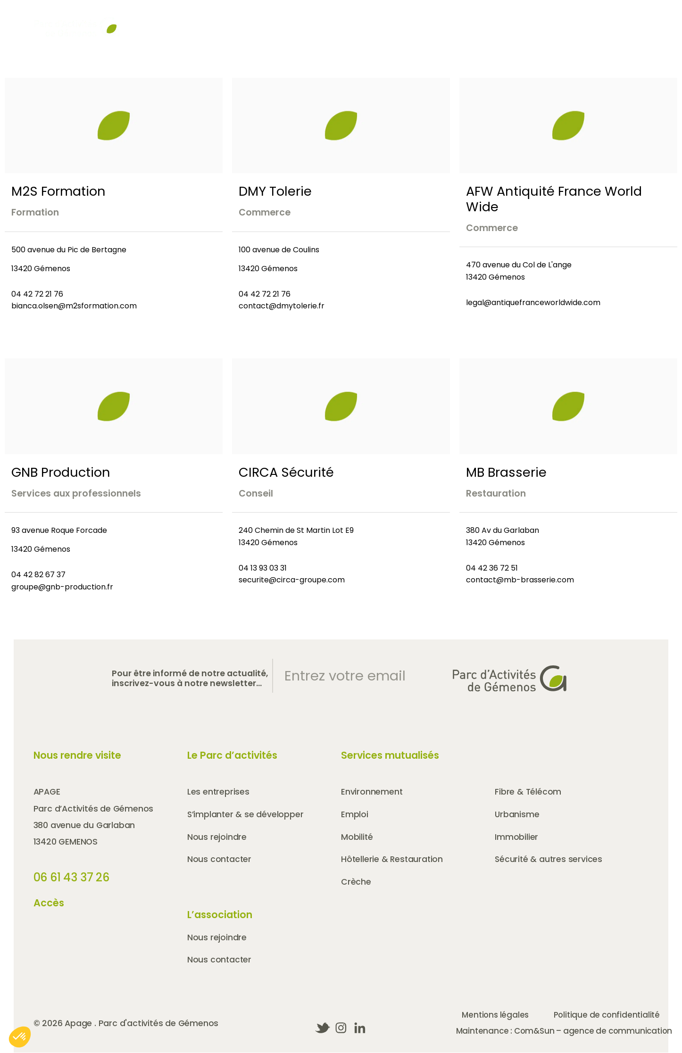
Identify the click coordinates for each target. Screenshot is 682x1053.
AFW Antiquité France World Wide (554, 199)
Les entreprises (515, 39)
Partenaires (466, 20)
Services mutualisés (390, 755)
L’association (219, 915)
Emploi (354, 815)
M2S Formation (58, 191)
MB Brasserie (506, 472)
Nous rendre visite (77, 755)
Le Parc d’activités (232, 755)
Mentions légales (496, 1017)
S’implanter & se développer (246, 815)
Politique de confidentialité (614, 1017)
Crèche (356, 882)
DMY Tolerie (275, 191)
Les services (617, 39)
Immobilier (516, 837)
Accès (410, 20)
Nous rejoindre (537, 20)
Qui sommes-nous (269, 39)
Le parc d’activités (396, 39)
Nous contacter (618, 20)
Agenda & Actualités (339, 20)
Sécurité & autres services (549, 860)
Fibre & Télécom (528, 791)
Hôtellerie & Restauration (393, 860)
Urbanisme (517, 815)
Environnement (372, 791)
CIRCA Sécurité (286, 472)
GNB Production (60, 472)
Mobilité (357, 837)
